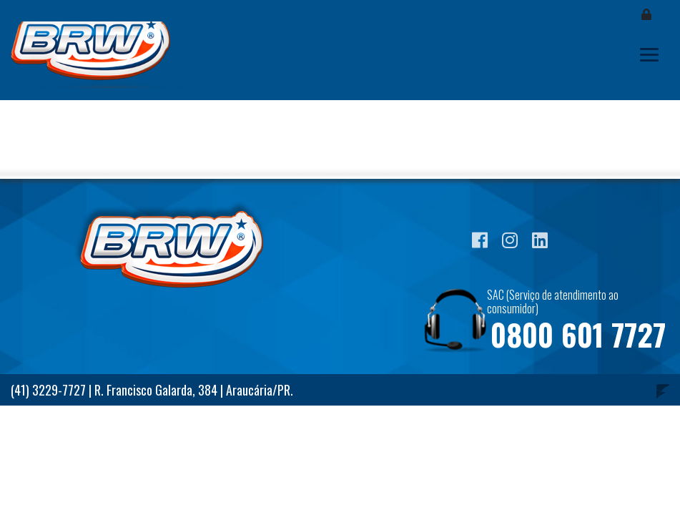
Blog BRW (100, 54)
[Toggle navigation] (649, 54)
